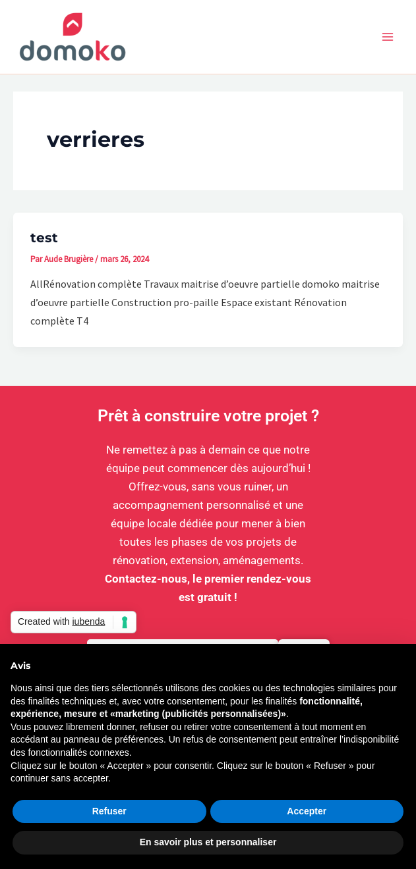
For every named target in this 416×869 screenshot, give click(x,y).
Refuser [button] (109, 811)
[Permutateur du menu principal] (388, 37)
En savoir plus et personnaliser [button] (208, 842)
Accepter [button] (306, 811)
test (44, 238)
